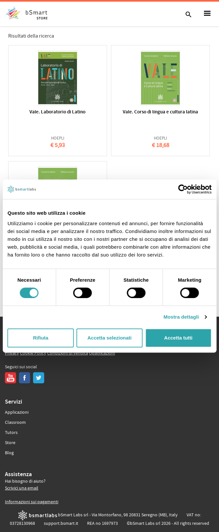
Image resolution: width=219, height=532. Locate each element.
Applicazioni (16, 412)
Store (10, 443)
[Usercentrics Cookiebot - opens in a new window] (182, 189)
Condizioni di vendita (67, 353)
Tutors (11, 433)
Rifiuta (40, 338)
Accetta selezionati (109, 338)
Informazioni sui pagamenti (31, 502)
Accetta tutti (178, 338)
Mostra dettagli (181, 317)
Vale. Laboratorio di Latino (57, 112)
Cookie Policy (33, 353)
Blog (9, 453)
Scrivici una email (21, 488)
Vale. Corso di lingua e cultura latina (160, 112)
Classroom (15, 422)
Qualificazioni (102, 353)
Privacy (12, 353)
